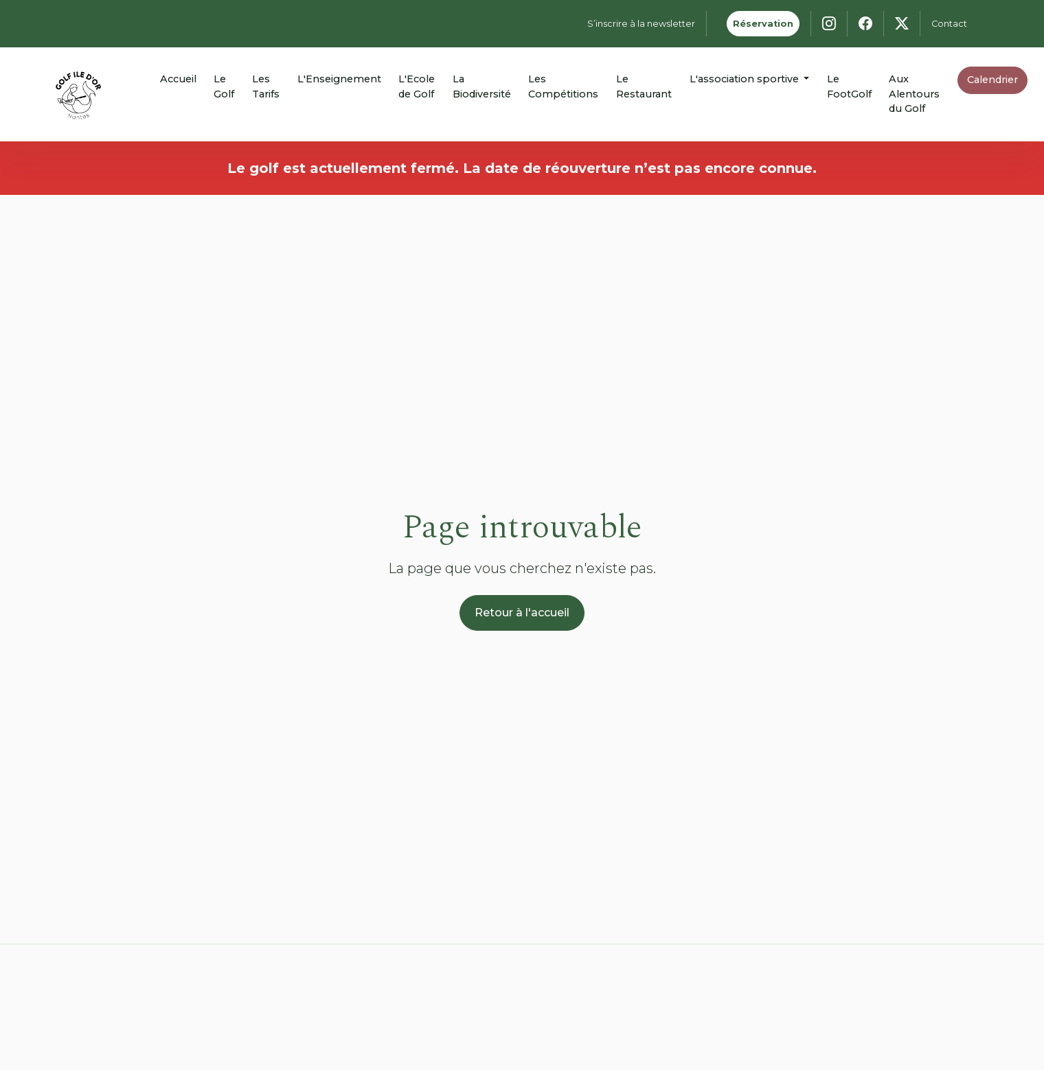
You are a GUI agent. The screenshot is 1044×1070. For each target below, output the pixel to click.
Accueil (178, 79)
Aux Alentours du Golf (914, 94)
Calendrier (992, 79)
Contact (949, 24)
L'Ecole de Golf (416, 86)
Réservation (763, 24)
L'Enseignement (339, 79)
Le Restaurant (644, 86)
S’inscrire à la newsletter (641, 24)
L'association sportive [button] (746, 79)
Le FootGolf (849, 86)
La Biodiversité (482, 86)
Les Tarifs (266, 86)
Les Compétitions (563, 86)
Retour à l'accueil (522, 612)
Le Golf (224, 86)
